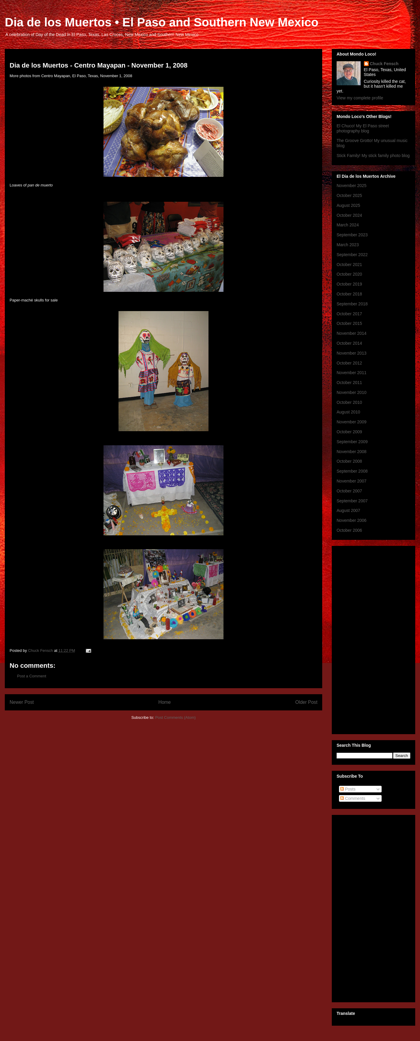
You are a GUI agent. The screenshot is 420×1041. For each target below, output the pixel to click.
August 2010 (348, 412)
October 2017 (349, 313)
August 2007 (348, 510)
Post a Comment (31, 676)
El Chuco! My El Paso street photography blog (363, 128)
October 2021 (349, 264)
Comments (352, 798)
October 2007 (349, 491)
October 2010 (349, 402)
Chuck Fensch (384, 63)
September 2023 (352, 234)
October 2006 (349, 530)
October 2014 (349, 343)
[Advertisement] (361, 638)
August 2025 (348, 205)
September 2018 (352, 303)
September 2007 (352, 500)
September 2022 (352, 254)
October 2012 (349, 363)
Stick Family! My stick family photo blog (373, 155)
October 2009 (349, 431)
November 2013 (352, 353)
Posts (348, 789)
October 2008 (349, 461)
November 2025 (352, 185)
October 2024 (349, 215)
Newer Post (22, 702)
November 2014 (352, 333)
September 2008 (352, 471)
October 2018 (349, 294)
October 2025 (349, 195)
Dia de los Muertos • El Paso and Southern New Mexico (161, 22)
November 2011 (352, 372)
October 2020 (349, 274)
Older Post (306, 702)
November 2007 (352, 481)
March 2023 (348, 244)
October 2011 (349, 382)
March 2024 (348, 224)
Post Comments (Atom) (175, 717)
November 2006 (352, 520)
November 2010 (352, 392)
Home (164, 702)
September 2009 (352, 441)
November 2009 (352, 421)
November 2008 (352, 451)
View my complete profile (360, 97)
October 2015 (349, 323)
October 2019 (349, 284)
